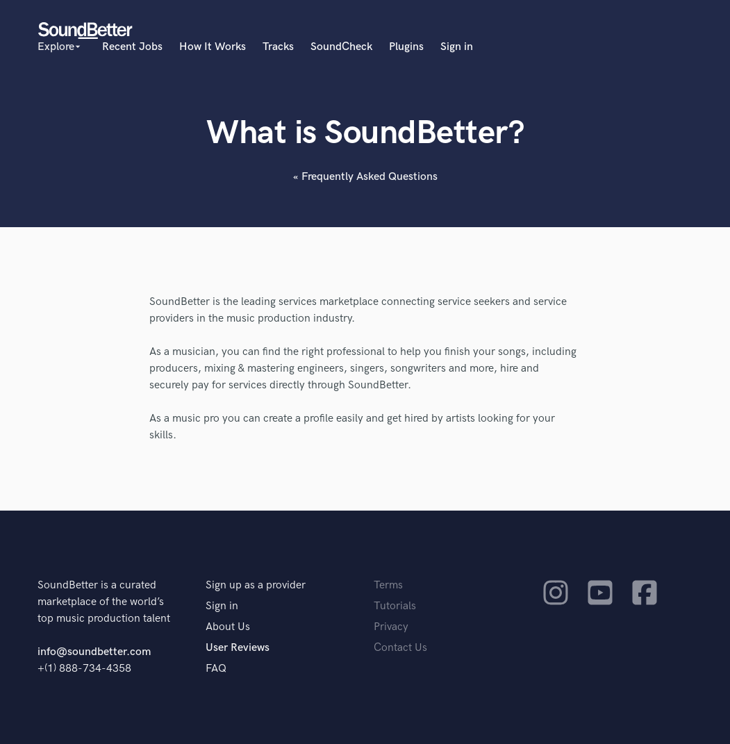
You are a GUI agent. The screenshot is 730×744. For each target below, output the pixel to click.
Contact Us (400, 647)
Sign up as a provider (256, 585)
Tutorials (395, 606)
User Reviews (237, 647)
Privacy (391, 627)
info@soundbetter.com (94, 652)
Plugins (406, 46)
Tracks (278, 46)
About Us (228, 627)
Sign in (456, 46)
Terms (388, 585)
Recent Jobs (132, 46)
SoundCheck (341, 46)
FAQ (216, 668)
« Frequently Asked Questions (365, 176)
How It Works (212, 46)
